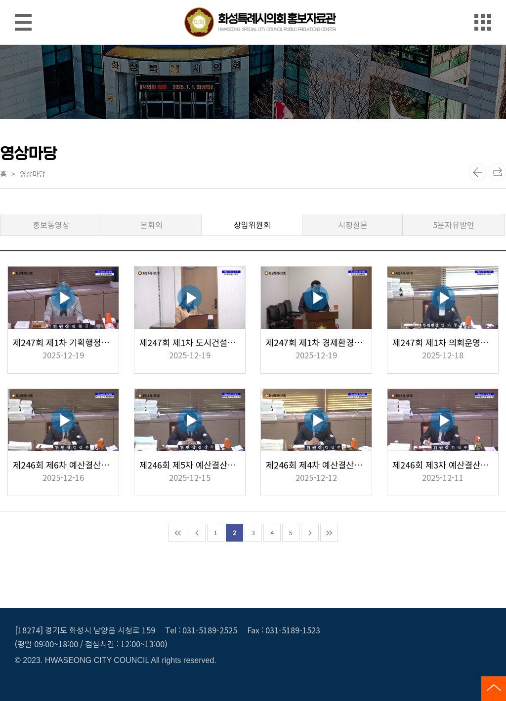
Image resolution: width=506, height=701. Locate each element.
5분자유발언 (453, 225)
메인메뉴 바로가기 (253, 0)
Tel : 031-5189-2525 (201, 630)
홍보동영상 (51, 225)
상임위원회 (252, 225)
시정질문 (353, 225)
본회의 (151, 225)
